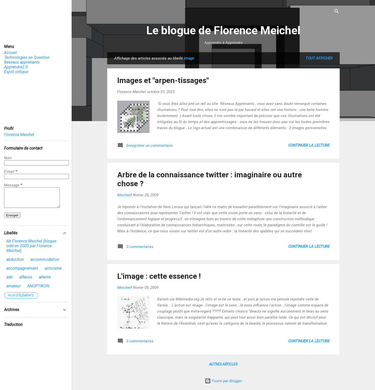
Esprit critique (16, 71)
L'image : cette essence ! (159, 276)
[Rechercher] (337, 11)
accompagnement (22, 272)
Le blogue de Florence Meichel (223, 30)
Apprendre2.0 (16, 67)
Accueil (10, 52)
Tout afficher (319, 58)
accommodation (45, 263)
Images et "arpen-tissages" (163, 80)
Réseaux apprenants (22, 62)
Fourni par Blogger (223, 381)
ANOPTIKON (38, 289)
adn (9, 280)
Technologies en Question (27, 57)
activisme (53, 272)
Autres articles (223, 364)
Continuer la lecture (309, 145)
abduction (15, 263)
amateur (13, 289)
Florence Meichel (19, 134)
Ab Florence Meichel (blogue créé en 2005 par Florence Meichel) (31, 249)
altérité (45, 280)
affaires (25, 280)
